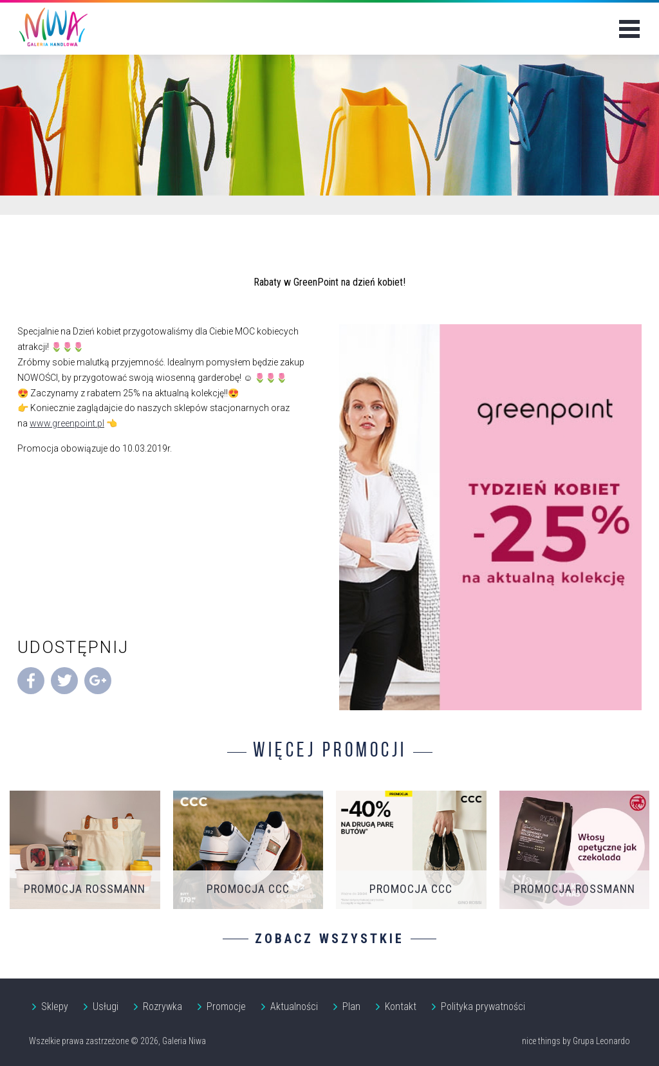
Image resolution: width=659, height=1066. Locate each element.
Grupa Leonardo (601, 1041)
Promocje (226, 1006)
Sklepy (54, 1006)
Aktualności (294, 1006)
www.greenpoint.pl (67, 423)
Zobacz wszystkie (329, 938)
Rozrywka (162, 1006)
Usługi (105, 1006)
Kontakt (400, 1006)
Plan (351, 1006)
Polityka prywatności (483, 1006)
